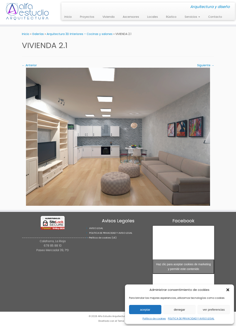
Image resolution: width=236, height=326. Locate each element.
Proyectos (87, 17)
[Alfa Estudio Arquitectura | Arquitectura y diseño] (27, 12)
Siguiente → (205, 65)
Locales (152, 17)
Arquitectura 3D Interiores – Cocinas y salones (79, 34)
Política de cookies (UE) (103, 237)
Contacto (215, 17)
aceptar (145, 309)
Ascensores (131, 17)
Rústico (171, 17)
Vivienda (108, 17)
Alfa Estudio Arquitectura (112, 316)
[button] (228, 290)
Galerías (38, 34)
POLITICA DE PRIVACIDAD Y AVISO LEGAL (191, 318)
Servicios (192, 17)
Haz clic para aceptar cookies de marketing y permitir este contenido (183, 267)
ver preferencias (214, 309)
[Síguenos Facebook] (68, 7)
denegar (179, 309)
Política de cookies (154, 318)
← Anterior (29, 65)
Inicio (68, 17)
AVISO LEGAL (96, 228)
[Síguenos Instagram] (65, 7)
